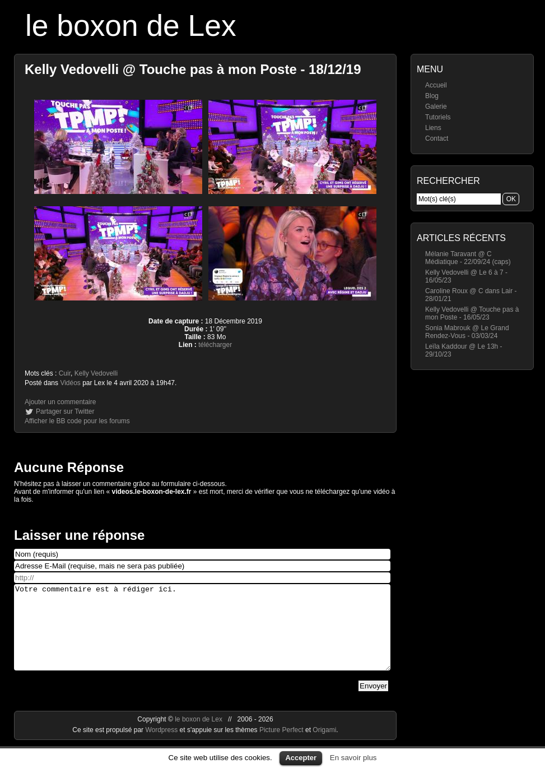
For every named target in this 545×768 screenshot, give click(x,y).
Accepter (300, 757)
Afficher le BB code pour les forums (77, 421)
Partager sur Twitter (65, 411)
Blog (432, 96)
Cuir (65, 373)
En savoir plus (353, 757)
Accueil (436, 85)
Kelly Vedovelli (96, 373)
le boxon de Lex (130, 25)
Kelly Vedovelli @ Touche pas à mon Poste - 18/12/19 (193, 69)
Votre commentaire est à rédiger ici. (202, 635)
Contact (436, 138)
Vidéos (70, 383)
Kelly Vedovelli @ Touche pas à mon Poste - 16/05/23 (472, 313)
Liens (433, 128)
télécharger (215, 345)
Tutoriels (438, 117)
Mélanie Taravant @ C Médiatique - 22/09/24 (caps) (468, 258)
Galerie (436, 106)
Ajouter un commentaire (60, 402)
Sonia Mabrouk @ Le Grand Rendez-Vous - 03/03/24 (467, 332)
